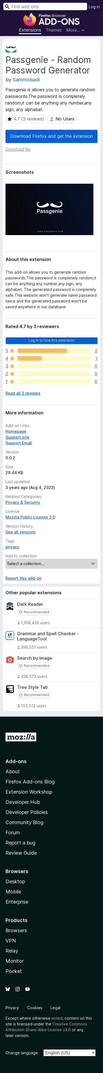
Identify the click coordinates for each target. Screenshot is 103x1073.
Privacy (12, 1007)
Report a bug (20, 843)
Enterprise (16, 902)
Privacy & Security (22, 502)
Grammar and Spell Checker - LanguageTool (48, 636)
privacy (12, 546)
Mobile (13, 892)
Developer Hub (22, 802)
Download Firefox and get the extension (51, 136)
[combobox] (45, 6)
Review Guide (21, 853)
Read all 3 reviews (22, 393)
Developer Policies (26, 812)
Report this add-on (23, 578)
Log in (94, 6)
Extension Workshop (28, 792)
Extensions (30, 30)
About (12, 771)
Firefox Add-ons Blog (30, 782)
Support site (17, 437)
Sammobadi (26, 79)
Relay (11, 951)
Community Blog (24, 822)
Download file (17, 149)
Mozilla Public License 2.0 (30, 517)
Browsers (16, 930)
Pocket (13, 971)
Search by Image (34, 658)
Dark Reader (30, 604)
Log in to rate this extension (52, 340)
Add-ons (16, 761)
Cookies (34, 1007)
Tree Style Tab (32, 687)
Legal (55, 1007)
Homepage (15, 431)
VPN (10, 940)
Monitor (14, 961)
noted (56, 1018)
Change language (21, 1052)
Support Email (18, 443)
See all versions (20, 532)
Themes (54, 30)
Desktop (15, 881)
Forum (12, 832)
